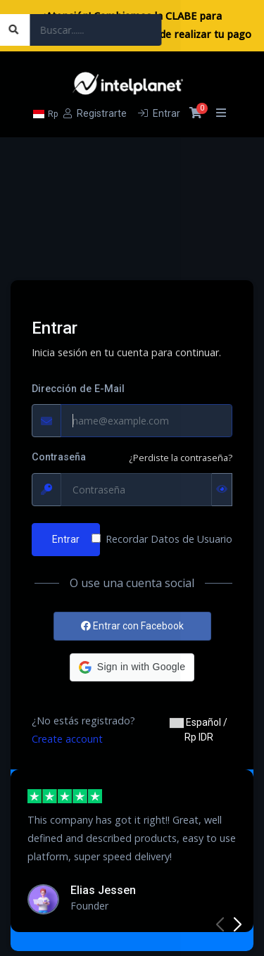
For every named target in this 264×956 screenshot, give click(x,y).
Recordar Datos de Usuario (169, 539)
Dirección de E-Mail (78, 389)
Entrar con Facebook (132, 625)
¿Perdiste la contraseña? (180, 457)
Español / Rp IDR (198, 730)
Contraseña (59, 457)
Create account (67, 739)
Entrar (66, 539)
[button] (132, 667)
